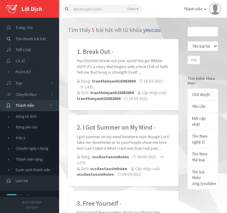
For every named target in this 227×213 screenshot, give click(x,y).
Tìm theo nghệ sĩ (199, 139)
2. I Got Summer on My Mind (115, 127)
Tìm (194, 60)
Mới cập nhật (199, 121)
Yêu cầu (198, 106)
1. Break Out (93, 51)
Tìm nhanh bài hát (24, 38)
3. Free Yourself (98, 203)
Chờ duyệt (201, 94)
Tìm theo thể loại (199, 156)
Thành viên (202, 9)
